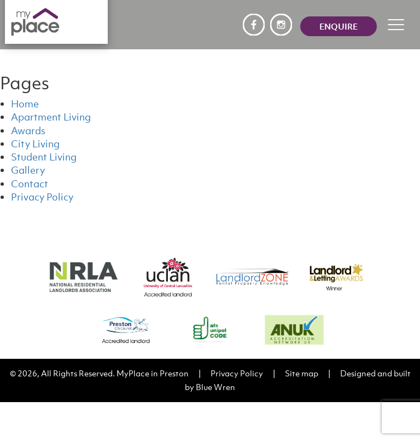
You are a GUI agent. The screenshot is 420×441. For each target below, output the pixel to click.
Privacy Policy (42, 197)
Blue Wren (215, 386)
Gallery (28, 170)
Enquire (338, 26)
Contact (29, 183)
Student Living (44, 157)
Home (25, 104)
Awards (28, 130)
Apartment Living (51, 117)
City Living (35, 144)
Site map (301, 373)
